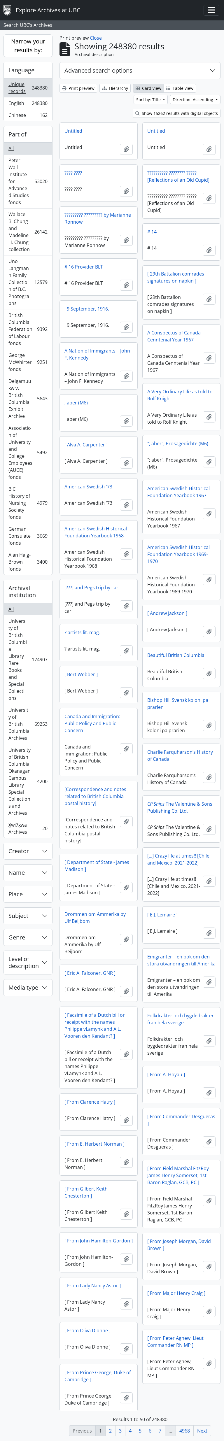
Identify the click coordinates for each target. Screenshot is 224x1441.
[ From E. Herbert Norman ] (94, 1144)
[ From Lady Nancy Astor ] (92, 1285)
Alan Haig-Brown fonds (28, 562)
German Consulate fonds (28, 536)
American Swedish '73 (88, 486)
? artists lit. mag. (82, 632)
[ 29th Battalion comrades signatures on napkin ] (175, 277)
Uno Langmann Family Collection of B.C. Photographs (28, 282)
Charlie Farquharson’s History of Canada (180, 755)
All (11, 148)
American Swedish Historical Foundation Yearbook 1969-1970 (178, 554)
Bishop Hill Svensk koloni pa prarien (177, 703)
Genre (16, 937)
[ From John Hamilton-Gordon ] (98, 1240)
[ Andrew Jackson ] (167, 613)
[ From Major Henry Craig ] (176, 1293)
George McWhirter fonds (28, 362)
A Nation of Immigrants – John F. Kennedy (97, 354)
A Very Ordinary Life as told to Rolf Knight (180, 395)
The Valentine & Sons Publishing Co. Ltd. (179, 807)
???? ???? (73, 173)
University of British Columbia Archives (28, 724)
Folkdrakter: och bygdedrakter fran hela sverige (180, 1019)
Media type (23, 987)
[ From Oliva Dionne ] (87, 1330)
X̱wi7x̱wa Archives (28, 828)
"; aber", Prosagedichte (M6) (177, 443)
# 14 (152, 232)
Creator (18, 851)
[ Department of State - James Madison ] (96, 865)
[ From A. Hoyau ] (166, 1074)
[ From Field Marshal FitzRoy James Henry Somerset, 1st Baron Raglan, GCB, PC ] (178, 1175)
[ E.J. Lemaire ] (162, 914)
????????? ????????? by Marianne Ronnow (97, 218)
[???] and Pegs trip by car (91, 587)
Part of (17, 134)
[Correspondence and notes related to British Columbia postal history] (95, 796)
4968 (184, 1431)
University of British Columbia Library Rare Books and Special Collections (28, 659)
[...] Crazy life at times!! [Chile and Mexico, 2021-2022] (178, 859)
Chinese (28, 116)
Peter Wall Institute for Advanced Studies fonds (28, 181)
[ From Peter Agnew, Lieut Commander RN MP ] (175, 1341)
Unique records (28, 87)
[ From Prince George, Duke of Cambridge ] (97, 1376)
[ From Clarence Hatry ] (89, 1102)
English (28, 104)
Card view (148, 88)
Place (15, 894)
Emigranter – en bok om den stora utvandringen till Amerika (181, 960)
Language (21, 70)
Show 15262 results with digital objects (176, 113)
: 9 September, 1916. (86, 309)
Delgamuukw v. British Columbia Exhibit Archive (28, 398)
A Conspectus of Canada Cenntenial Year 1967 (174, 336)
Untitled (73, 131)
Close (96, 38)
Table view (179, 88)
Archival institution (22, 591)
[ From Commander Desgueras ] (181, 1120)
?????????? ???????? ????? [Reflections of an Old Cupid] (178, 176)
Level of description (23, 962)
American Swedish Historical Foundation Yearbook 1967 (178, 492)
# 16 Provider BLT (83, 267)
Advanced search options (98, 70)
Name (16, 872)
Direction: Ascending (193, 99)
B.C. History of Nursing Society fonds (28, 503)
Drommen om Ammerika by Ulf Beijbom (95, 917)
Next (202, 1431)
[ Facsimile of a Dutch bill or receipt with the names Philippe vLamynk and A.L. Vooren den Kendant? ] (94, 1025)
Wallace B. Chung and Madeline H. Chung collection (28, 232)
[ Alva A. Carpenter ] (86, 444)
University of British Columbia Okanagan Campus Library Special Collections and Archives (28, 781)
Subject (18, 916)
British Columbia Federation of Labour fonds (28, 329)
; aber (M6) (76, 402)
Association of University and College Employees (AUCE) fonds (28, 452)
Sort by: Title (149, 99)
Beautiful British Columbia (175, 655)
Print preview (78, 88)
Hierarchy (115, 88)
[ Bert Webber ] (81, 674)
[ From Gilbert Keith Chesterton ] (86, 1192)
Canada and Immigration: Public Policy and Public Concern (92, 723)
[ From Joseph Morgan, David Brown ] (179, 1244)
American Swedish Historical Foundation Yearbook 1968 (95, 532)
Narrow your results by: (28, 45)
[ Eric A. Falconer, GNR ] (90, 973)
